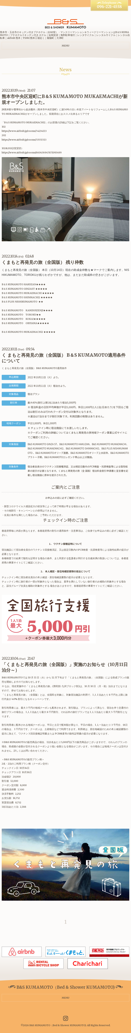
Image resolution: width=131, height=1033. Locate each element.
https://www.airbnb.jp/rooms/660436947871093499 (32, 152)
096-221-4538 (109, 6)
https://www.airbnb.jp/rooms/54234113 (24, 131)
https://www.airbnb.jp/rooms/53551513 (24, 139)
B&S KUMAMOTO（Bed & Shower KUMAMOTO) (57, 1025)
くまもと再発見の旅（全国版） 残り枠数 (43, 262)
